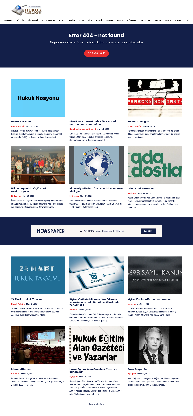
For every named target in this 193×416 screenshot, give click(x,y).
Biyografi (33, 20)
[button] (188, 20)
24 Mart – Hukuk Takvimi (26, 300)
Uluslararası (48, 20)
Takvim (71, 20)
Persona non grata (139, 122)
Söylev (157, 20)
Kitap (81, 20)
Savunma (146, 20)
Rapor (120, 20)
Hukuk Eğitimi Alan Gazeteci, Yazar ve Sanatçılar (93, 371)
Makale (109, 20)
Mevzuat (73, 311)
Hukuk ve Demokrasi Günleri (82, 130)
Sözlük (20, 20)
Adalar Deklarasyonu (141, 189)
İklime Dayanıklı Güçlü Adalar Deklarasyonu (30, 191)
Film (90, 20)
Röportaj (132, 20)
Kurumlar (15, 375)
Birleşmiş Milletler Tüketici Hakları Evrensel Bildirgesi (96, 191)
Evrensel (8, 20)
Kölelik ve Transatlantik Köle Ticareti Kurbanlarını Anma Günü (92, 124)
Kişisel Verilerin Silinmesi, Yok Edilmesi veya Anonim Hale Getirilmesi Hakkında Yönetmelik (94, 302)
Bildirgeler (16, 197)
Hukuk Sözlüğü (18, 127)
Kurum (178, 20)
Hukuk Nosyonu (21, 122)
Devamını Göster (96, 405)
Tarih (168, 20)
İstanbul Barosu (21, 370)
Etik (61, 20)
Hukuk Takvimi (18, 305)
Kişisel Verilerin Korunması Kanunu (149, 300)
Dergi (99, 20)
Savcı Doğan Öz (137, 370)
